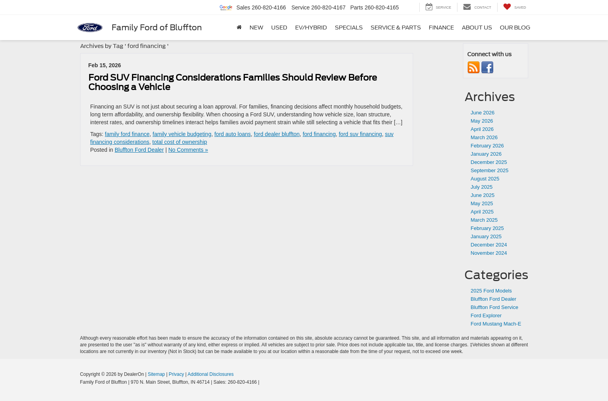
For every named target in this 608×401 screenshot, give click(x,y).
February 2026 (487, 146)
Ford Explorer (486, 315)
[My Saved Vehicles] (514, 7)
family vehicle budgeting (181, 134)
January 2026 (486, 154)
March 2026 (484, 137)
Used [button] (279, 27)
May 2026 (482, 121)
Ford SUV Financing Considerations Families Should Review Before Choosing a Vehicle (232, 82)
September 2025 (490, 170)
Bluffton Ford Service (494, 307)
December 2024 (489, 245)
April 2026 (482, 129)
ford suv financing (360, 134)
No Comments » (188, 150)
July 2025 (482, 187)
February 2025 (487, 228)
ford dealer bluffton (277, 134)
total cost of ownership (179, 142)
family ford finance (127, 134)
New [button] (256, 27)
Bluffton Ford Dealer (139, 150)
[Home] (239, 27)
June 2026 (483, 113)
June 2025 (483, 195)
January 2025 (486, 236)
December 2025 (489, 162)
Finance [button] (441, 27)
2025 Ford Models (491, 291)
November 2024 (489, 253)
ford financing (319, 134)
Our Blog (515, 27)
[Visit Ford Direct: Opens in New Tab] (263, 382)
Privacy (176, 374)
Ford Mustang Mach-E (496, 324)
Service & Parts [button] (396, 27)
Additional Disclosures (210, 374)
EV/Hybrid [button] (311, 27)
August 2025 (485, 179)
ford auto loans (232, 134)
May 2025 (482, 203)
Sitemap (156, 374)
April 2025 (482, 212)
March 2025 (484, 220)
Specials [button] (349, 27)
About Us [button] (477, 27)
